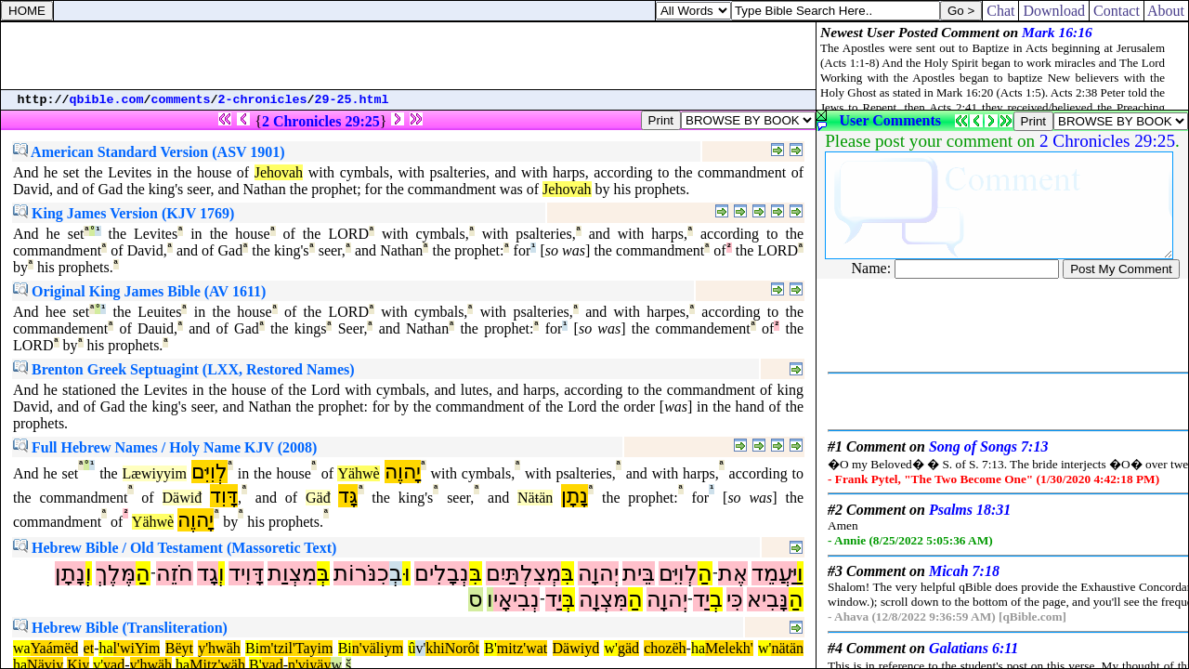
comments (181, 100)
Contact (1116, 11)
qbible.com (107, 100)
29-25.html (352, 100)
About (1166, 11)
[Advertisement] (408, 56)
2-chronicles (262, 100)
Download (1054, 11)
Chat (1000, 11)
